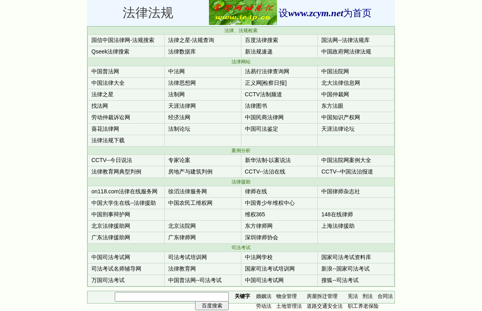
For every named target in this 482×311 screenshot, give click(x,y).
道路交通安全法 (325, 306)
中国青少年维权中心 (270, 203)
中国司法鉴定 (261, 129)
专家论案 (179, 160)
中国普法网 (105, 71)
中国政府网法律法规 (346, 51)
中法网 (176, 71)
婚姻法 (263, 296)
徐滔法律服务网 (187, 191)
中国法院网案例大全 (346, 160)
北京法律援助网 (110, 226)
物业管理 (286, 296)
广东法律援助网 (110, 237)
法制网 (176, 94)
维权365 (255, 214)
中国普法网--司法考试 (195, 280)
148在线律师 (337, 214)
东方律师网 (259, 226)
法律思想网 (182, 83)
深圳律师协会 (261, 237)
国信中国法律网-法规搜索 (122, 40)
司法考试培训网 (187, 257)
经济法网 (179, 117)
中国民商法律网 (264, 117)
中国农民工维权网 (190, 203)
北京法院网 (182, 226)
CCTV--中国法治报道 (347, 171)
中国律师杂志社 (340, 191)
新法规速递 (259, 51)
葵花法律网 (105, 129)
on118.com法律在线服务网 (124, 191)
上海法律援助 (338, 226)
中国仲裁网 (335, 94)
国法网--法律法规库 (345, 40)
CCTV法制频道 (263, 94)
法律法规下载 (108, 140)
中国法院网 (335, 71)
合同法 (385, 296)
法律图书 (256, 106)
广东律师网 (182, 237)
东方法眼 (332, 106)
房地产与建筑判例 (190, 171)
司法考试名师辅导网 (116, 268)
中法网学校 (259, 257)
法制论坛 (179, 129)
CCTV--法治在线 (265, 171)
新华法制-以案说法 (268, 160)
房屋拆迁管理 (322, 296)
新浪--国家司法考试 (345, 268)
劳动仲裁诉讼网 (110, 117)
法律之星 (102, 94)
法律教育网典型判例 (116, 171)
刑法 (367, 296)
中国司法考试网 (110, 257)
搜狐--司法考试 (339, 280)
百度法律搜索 (261, 40)
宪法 (353, 296)
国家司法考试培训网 (270, 268)
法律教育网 (182, 268)
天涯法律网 (182, 106)
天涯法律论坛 (338, 129)
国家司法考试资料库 (346, 257)
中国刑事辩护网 (110, 214)
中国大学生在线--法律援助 (123, 203)
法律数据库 (182, 51)
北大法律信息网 (340, 83)
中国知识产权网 (340, 117)
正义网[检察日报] (266, 83)
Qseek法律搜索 (110, 51)
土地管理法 (289, 306)
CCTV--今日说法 (111, 160)
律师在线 (256, 191)
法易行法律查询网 (267, 71)
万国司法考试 (108, 280)
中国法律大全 (108, 83)
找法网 (99, 106)
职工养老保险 (363, 306)
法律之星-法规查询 (191, 40)
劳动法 (263, 306)
